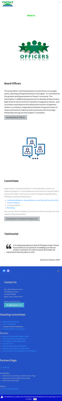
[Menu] (60, 2)
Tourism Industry (13, 203)
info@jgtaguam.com (14, 305)
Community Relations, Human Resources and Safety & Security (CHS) (33, 200)
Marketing (11, 208)
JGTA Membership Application (14, 341)
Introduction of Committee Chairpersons (22, 219)
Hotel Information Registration (14, 339)
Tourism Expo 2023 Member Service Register (20, 351)
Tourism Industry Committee (14, 329)
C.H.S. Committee (9, 324)
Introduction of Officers (15, 117)
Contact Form (8, 344)
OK (35, 399)
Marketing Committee (11, 322)
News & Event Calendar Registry (15, 346)
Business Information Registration (16, 336)
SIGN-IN (6, 367)
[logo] (7, 4)
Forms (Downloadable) (10, 389)
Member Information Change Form (16, 348)
